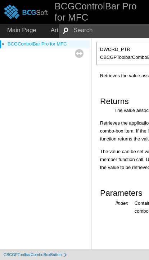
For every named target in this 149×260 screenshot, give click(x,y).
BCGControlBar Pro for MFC (37, 44)
